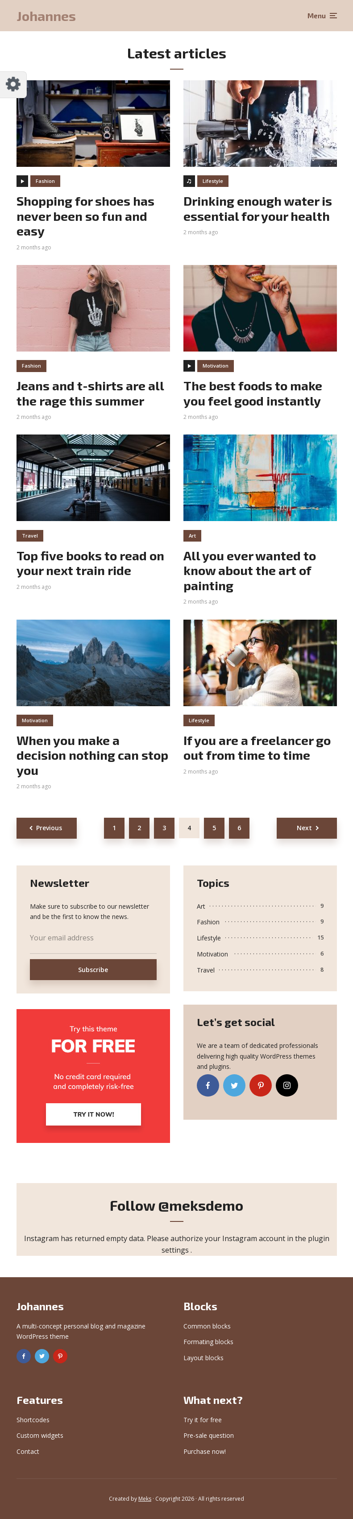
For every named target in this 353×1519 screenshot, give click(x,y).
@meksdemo (200, 1204)
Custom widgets (40, 1435)
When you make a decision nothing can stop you (92, 755)
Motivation (215, 365)
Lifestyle (213, 181)
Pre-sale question (208, 1435)
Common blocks (207, 1326)
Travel (30, 535)
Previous (49, 828)
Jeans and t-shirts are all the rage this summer (90, 393)
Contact (28, 1451)
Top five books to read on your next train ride (90, 563)
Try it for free (202, 1420)
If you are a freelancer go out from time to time (257, 748)
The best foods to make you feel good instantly (252, 393)
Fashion (45, 181)
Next (304, 828)
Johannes (46, 16)
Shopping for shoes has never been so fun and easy (85, 216)
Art (192, 535)
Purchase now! (204, 1451)
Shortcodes (33, 1420)
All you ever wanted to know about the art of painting (249, 570)
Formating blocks (208, 1341)
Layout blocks (203, 1357)
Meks (144, 1498)
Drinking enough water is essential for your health (257, 209)
